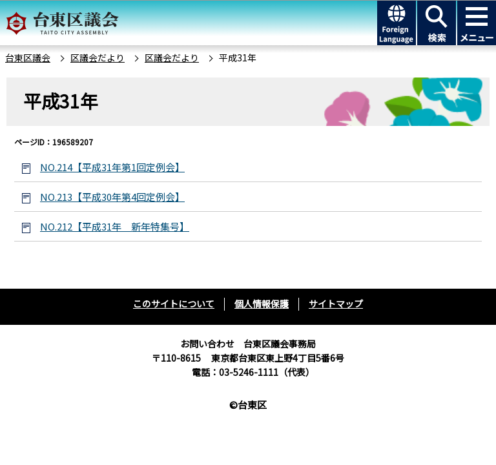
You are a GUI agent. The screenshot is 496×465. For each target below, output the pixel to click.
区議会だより (97, 57)
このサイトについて (173, 303)
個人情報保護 (261, 303)
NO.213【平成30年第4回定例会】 (112, 196)
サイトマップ (336, 303)
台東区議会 (27, 57)
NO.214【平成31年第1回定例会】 (112, 167)
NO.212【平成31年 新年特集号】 (114, 226)
